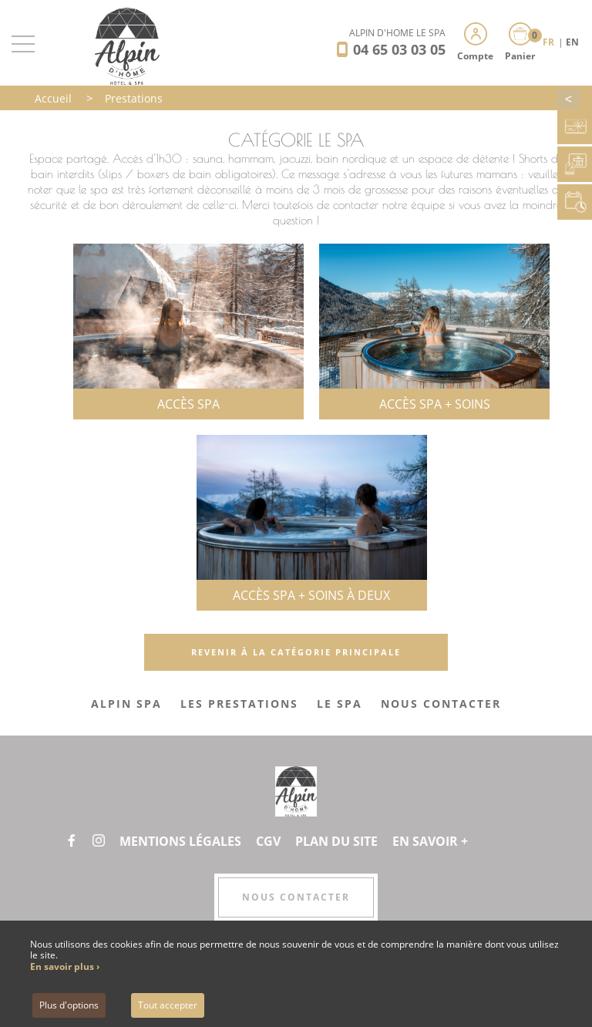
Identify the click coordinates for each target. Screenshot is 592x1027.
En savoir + (430, 841)
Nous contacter (296, 897)
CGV (268, 841)
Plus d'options (69, 1005)
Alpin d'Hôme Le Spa (397, 32)
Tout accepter (167, 1005)
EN (572, 42)
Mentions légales (180, 841)
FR (550, 42)
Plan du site (336, 841)
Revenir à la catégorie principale (296, 652)
